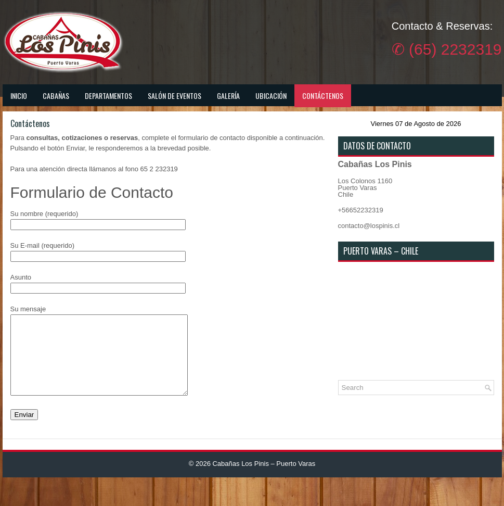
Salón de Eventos (174, 95)
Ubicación (271, 95)
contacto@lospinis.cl (369, 226)
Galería (228, 95)
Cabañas (56, 95)
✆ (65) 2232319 (447, 49)
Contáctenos (322, 95)
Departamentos (108, 95)
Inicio (18, 95)
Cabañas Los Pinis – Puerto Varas (263, 479)
